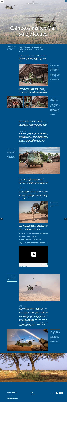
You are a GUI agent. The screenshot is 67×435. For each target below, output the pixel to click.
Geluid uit (45, 288)
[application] (33, 278)
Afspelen (20, 288)
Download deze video (23, 290)
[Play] (33, 278)
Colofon (32, 424)
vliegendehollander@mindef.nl (13, 431)
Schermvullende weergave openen (47, 288)
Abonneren (33, 427)
